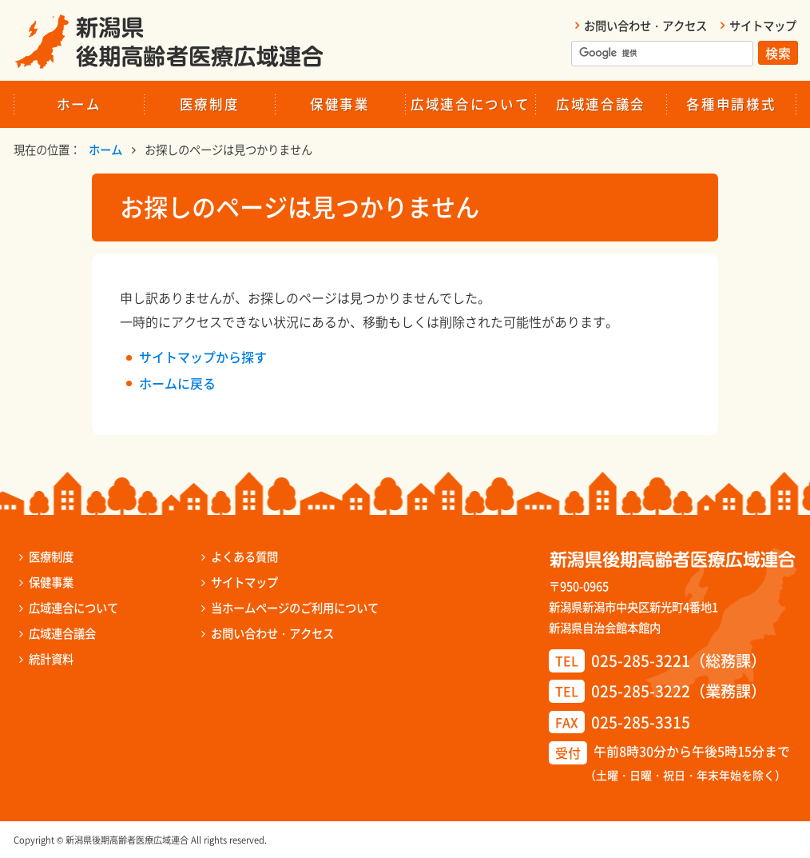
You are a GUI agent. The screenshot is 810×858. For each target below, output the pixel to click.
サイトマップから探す (203, 356)
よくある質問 (244, 556)
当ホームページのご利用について (295, 608)
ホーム (79, 104)
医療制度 (210, 104)
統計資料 (51, 659)
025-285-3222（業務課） (678, 691)
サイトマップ (762, 25)
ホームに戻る (177, 383)
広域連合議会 (600, 104)
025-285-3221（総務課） (678, 660)
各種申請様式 (731, 104)
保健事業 (340, 104)
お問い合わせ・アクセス (645, 25)
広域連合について (470, 104)
